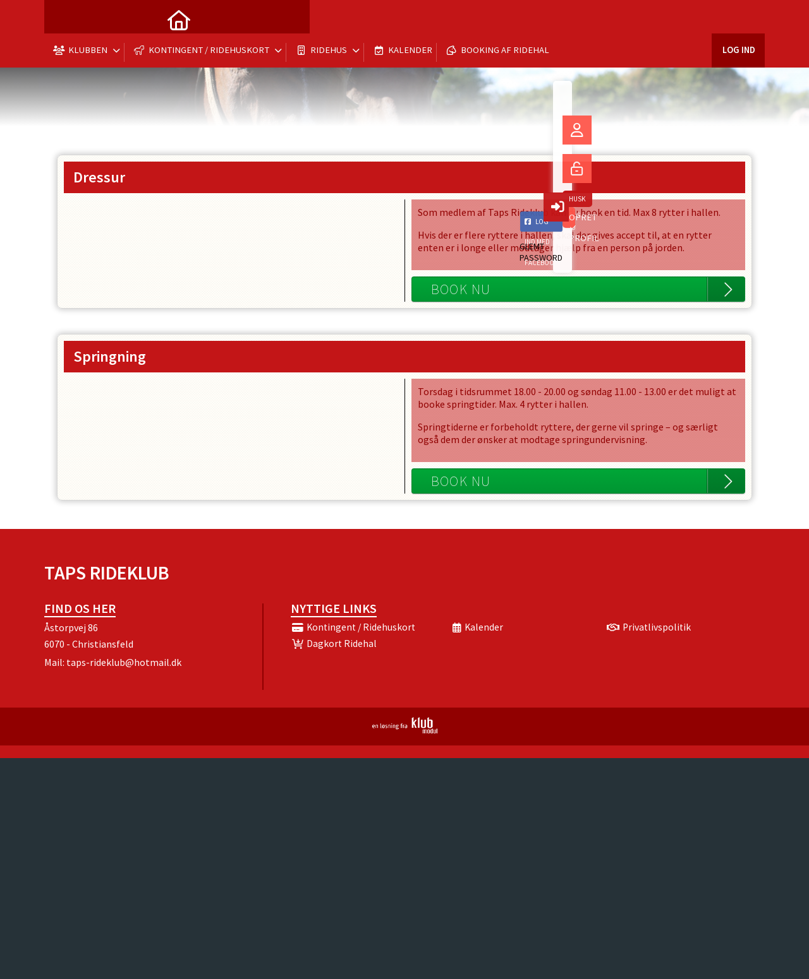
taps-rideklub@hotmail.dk (123, 662)
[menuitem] (63, 19)
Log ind (738, 19)
